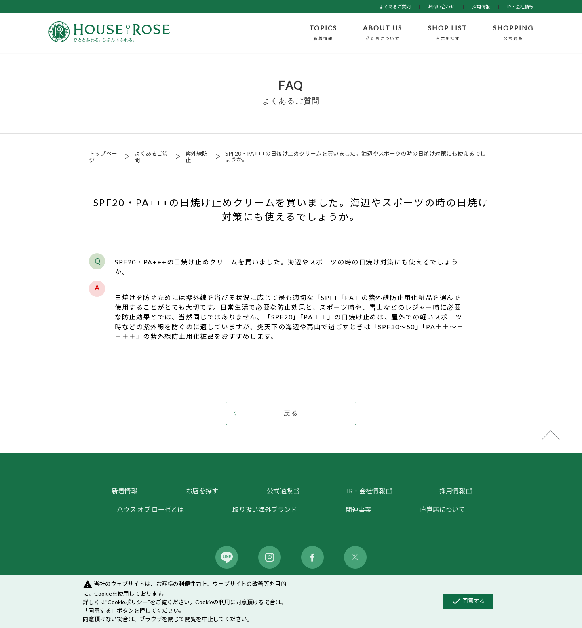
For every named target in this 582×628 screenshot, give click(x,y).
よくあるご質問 (395, 6)
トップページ (103, 156)
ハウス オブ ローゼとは (150, 509)
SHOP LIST (447, 33)
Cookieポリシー (128, 601)
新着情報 (124, 491)
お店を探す (202, 491)
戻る (291, 413)
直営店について (442, 509)
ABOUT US (382, 33)
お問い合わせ (441, 6)
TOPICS (323, 33)
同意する (468, 601)
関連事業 (358, 509)
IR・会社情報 (520, 6)
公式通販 (280, 491)
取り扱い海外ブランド (264, 509)
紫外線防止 (196, 156)
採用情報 (481, 6)
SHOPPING (513, 33)
